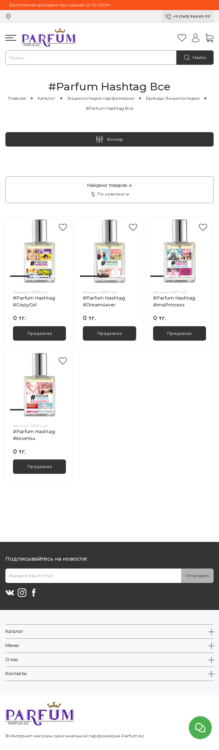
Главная (17, 98)
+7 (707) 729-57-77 (191, 16)
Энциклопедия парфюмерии (100, 98)
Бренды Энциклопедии (173, 98)
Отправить (197, 575)
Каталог (46, 98)
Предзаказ (39, 333)
